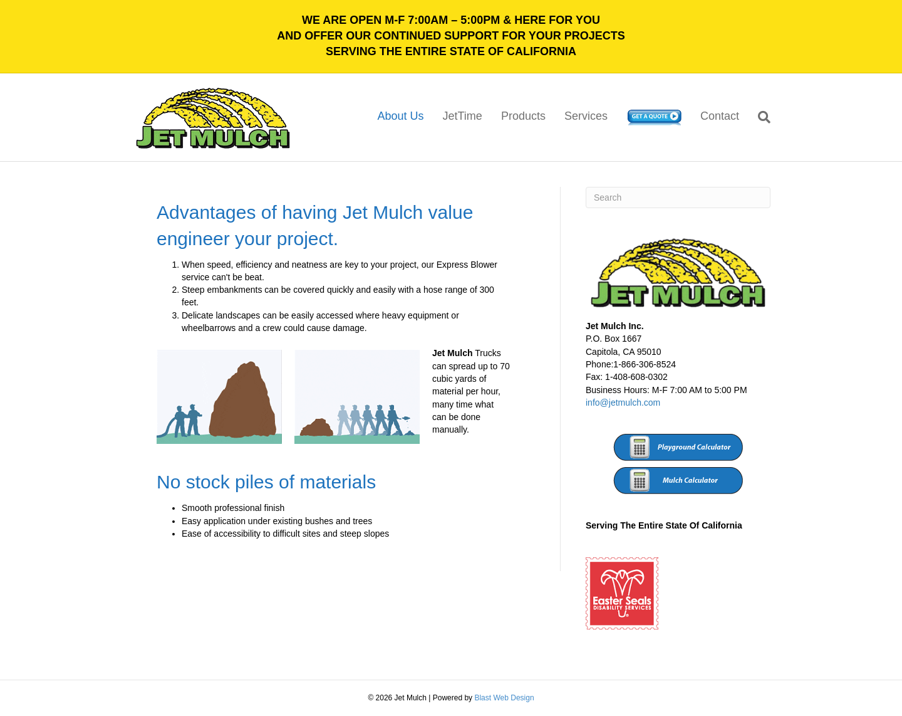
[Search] (759, 117)
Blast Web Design (504, 697)
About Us (400, 116)
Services (586, 116)
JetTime (462, 116)
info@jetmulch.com (623, 402)
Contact (719, 116)
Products (523, 116)
